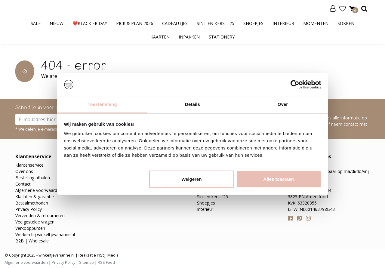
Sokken (345, 23)
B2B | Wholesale (32, 241)
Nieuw (56, 23)
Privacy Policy (28, 209)
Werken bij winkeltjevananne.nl (45, 234)
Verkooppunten (30, 228)
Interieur (283, 23)
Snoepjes (253, 23)
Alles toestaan (278, 179)
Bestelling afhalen (32, 177)
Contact (23, 184)
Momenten (315, 23)
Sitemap (86, 262)
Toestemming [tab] (102, 104)
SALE (36, 23)
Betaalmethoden (31, 203)
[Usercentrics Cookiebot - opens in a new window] (295, 84)
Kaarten (160, 37)
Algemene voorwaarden (38, 190)
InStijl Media (107, 255)
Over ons (24, 171)
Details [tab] (192, 104)
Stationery (222, 37)
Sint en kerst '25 (215, 23)
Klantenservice (29, 165)
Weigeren (191, 179)
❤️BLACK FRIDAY (89, 23)
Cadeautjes (175, 23)
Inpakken (189, 37)
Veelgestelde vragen (34, 222)
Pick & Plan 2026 (134, 23)
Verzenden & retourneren (40, 215)
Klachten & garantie (34, 196)
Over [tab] (283, 104)
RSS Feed (106, 262)
